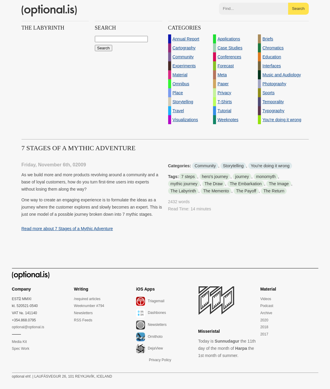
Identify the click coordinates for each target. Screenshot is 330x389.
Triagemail (150, 301)
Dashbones (151, 313)
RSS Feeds (83, 320)
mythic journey (184, 183)
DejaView (149, 348)
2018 (264, 327)
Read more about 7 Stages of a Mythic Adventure (67, 228)
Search (298, 8)
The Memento (216, 191)
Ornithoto (149, 336)
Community (205, 165)
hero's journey (215, 176)
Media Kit (19, 342)
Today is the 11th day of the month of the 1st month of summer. (227, 348)
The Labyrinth (183, 191)
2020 (264, 320)
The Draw (214, 183)
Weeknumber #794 (89, 306)
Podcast (266, 306)
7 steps (188, 176)
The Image (279, 183)
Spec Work (20, 349)
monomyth (266, 176)
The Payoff (246, 191)
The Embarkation (246, 183)
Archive (266, 313)
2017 (264, 334)
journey (242, 176)
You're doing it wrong (270, 165)
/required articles (87, 299)
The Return (273, 191)
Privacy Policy (160, 360)
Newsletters (83, 313)
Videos (265, 299)
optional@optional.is (28, 327)
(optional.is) (49, 10)
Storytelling (233, 165)
